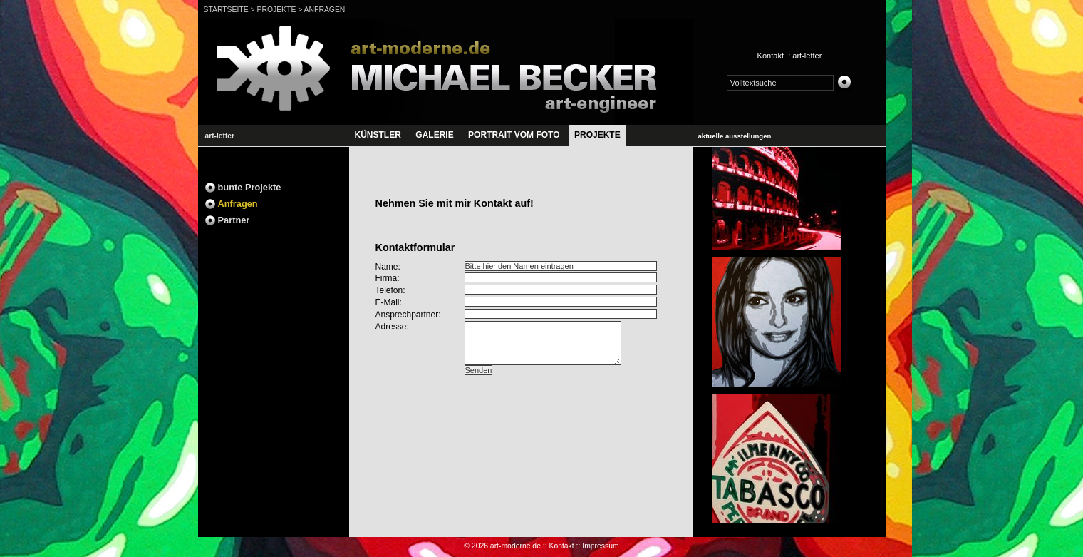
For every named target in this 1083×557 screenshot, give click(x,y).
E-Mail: (388, 302)
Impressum (600, 546)
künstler (378, 135)
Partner (234, 220)
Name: (387, 267)
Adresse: (392, 327)
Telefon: (390, 290)
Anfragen (325, 10)
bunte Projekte (249, 187)
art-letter (807, 55)
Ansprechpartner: (408, 315)
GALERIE (434, 135)
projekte (276, 10)
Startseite (226, 10)
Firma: (387, 278)
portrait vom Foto (513, 135)
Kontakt (770, 55)
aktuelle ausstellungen (735, 136)
